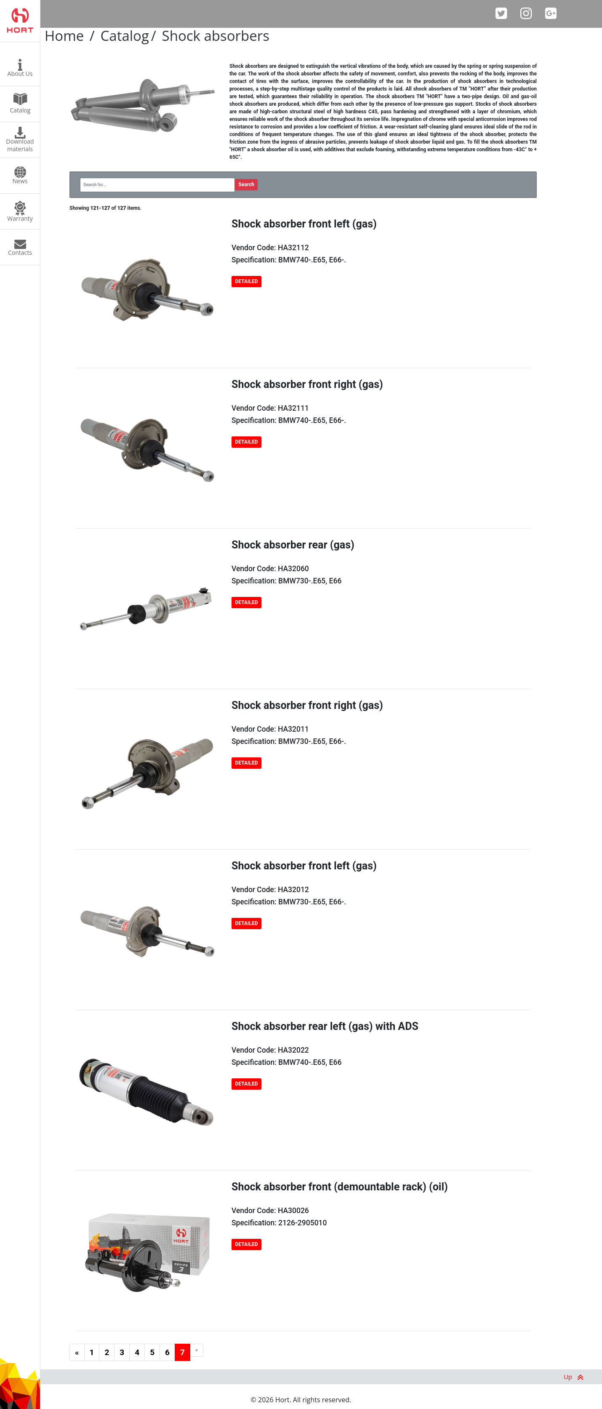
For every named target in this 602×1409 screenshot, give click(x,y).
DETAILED (246, 281)
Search (246, 184)
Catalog (125, 35)
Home (64, 35)
